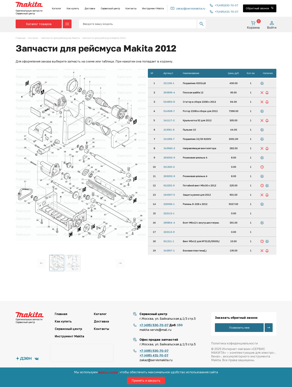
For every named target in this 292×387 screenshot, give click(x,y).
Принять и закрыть (146, 380)
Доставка (90, 8)
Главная (61, 314)
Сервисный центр (110, 8)
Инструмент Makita (153, 8)
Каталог (56, 8)
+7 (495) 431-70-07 (153, 355)
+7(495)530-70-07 (224, 5)
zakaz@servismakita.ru (188, 8)
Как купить (73, 8)
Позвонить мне (239, 327)
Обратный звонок (260, 8)
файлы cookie (108, 372)
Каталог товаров (39, 24)
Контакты (131, 8)
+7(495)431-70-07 (224, 11)
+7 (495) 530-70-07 (154, 325)
